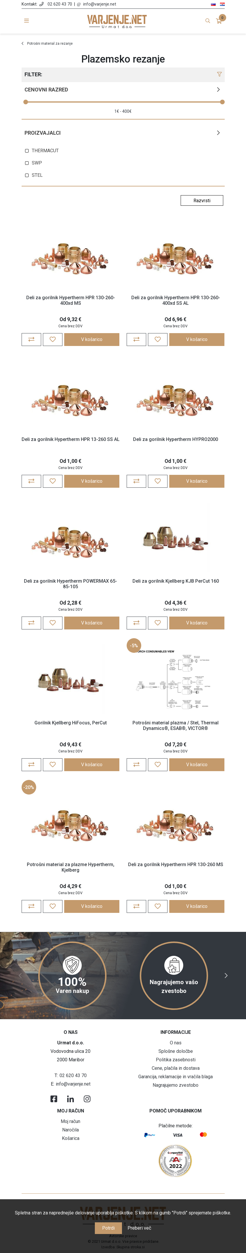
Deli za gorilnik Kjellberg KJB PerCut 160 (175, 581)
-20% (28, 787)
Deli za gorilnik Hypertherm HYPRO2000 (175, 439)
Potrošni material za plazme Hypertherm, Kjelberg (70, 867)
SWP (37, 163)
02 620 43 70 (60, 4)
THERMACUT (45, 150)
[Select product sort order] (202, 200)
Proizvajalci (43, 133)
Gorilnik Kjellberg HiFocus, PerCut (70, 723)
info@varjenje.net (99, 4)
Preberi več (139, 1228)
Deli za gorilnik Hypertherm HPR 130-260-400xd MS (70, 300)
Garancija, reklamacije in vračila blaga (175, 1076)
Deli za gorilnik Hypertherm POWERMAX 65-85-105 (70, 583)
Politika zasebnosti (176, 1059)
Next (226, 976)
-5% (134, 645)
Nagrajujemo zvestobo (175, 1085)
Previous (20, 976)
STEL (37, 175)
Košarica (70, 1138)
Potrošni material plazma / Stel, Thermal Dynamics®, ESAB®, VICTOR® (175, 725)
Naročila (70, 1130)
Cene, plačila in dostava (176, 1068)
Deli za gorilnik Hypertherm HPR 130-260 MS (175, 864)
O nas (176, 1043)
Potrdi (108, 1228)
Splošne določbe (175, 1051)
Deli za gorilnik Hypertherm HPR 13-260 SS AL (71, 439)
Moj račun (70, 1121)
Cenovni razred (46, 89)
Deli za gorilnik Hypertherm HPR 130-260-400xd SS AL (175, 300)
